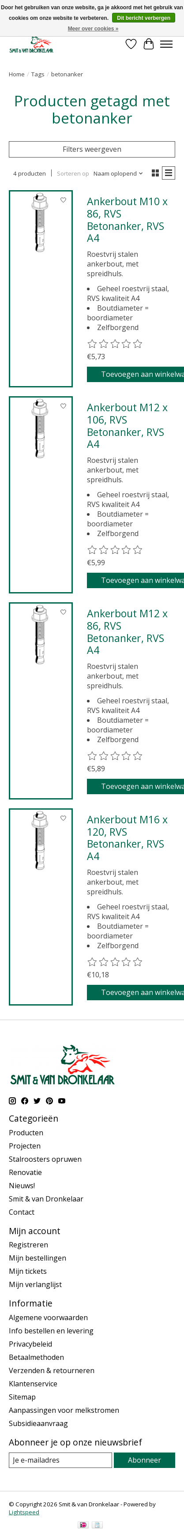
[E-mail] (60, 1460)
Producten (26, 1132)
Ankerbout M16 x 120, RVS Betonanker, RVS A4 (127, 837)
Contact (21, 1212)
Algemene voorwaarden (48, 1317)
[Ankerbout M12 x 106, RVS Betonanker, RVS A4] (40, 428)
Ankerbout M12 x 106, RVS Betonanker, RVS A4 (127, 425)
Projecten (25, 1146)
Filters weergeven (92, 149)
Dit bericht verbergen (143, 18)
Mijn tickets (28, 1271)
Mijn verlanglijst (35, 1284)
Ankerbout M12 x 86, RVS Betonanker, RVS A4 (127, 631)
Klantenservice (33, 1384)
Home (17, 74)
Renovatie (25, 1172)
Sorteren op (73, 173)
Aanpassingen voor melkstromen (64, 1410)
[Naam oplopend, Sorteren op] (118, 173)
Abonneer (144, 1460)
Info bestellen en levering (51, 1331)
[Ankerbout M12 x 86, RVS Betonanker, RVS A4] (40, 634)
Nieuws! (22, 1185)
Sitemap (22, 1397)
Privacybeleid (30, 1344)
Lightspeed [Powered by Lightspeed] (24, 1512)
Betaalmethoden (36, 1357)
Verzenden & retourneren (51, 1370)
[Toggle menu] (166, 44)
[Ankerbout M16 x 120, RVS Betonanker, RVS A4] (40, 840)
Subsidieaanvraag (38, 1423)
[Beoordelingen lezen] (115, 344)
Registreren (28, 1245)
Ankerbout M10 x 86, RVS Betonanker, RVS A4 (127, 219)
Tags (38, 74)
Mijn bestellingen (37, 1258)
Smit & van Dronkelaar (46, 1199)
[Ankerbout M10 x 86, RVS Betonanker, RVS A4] (40, 222)
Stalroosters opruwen (45, 1159)
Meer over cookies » (93, 29)
